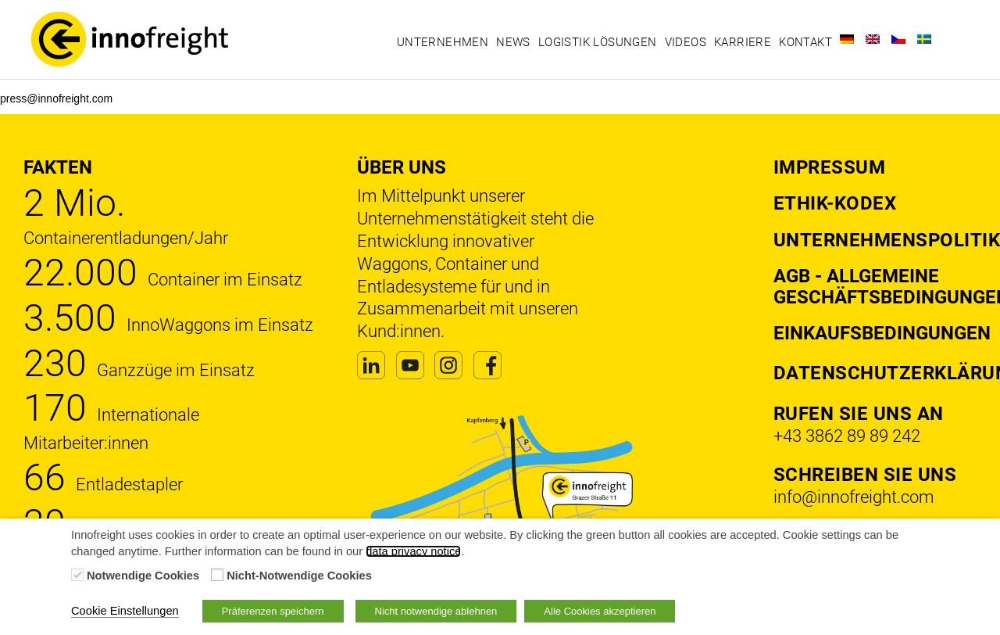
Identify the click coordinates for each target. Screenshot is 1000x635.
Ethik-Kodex (835, 203)
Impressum (829, 167)
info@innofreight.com (853, 497)
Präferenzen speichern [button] (273, 611)
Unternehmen (442, 42)
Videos (685, 42)
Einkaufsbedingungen (882, 333)
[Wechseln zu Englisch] (873, 39)
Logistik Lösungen (597, 42)
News (513, 42)
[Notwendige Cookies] (77, 575)
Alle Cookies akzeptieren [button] (599, 611)
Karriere (742, 42)
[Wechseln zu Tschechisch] (898, 39)
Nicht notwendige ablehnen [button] (436, 611)
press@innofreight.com (56, 98)
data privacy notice (413, 551)
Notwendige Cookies (143, 575)
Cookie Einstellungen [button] (125, 611)
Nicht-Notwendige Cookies (299, 575)
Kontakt (805, 42)
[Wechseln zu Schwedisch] (924, 39)
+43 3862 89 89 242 (846, 436)
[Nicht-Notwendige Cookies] (217, 575)
